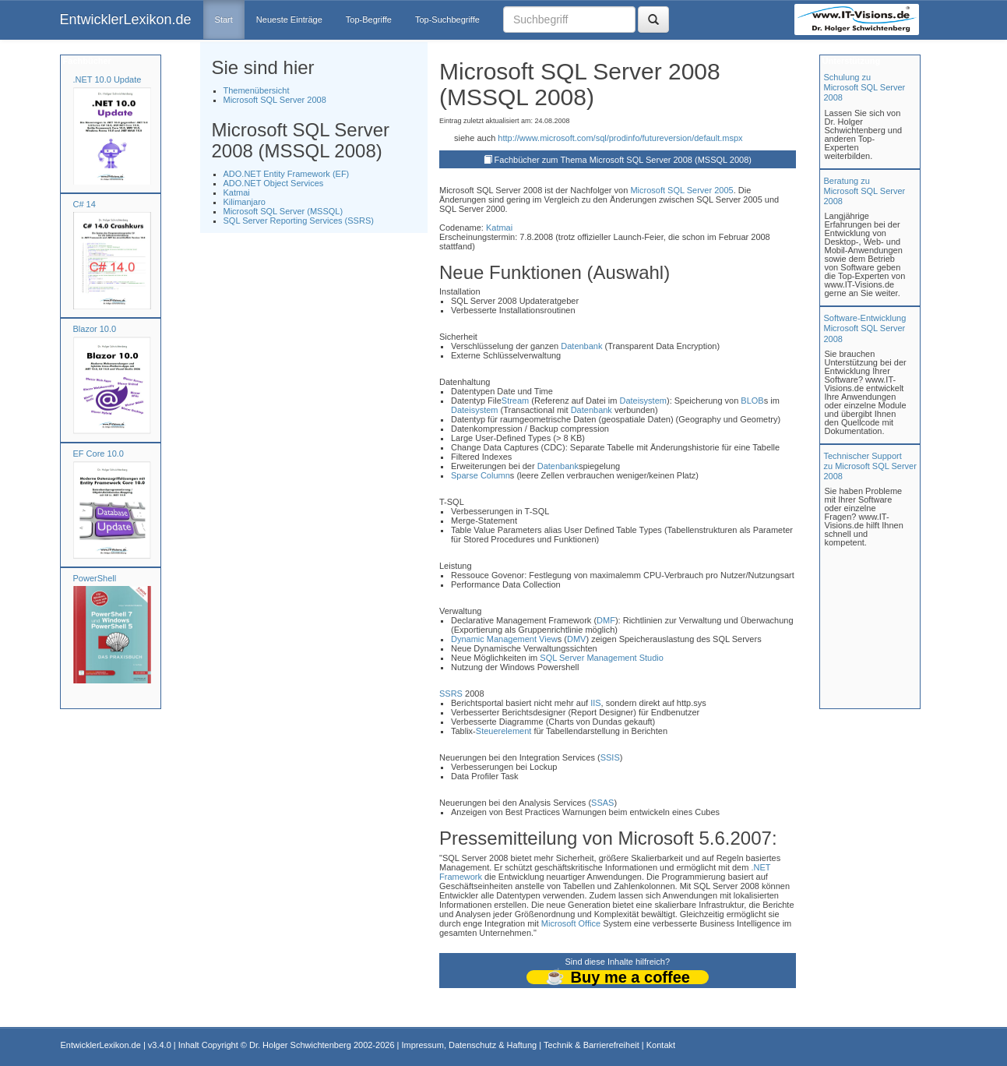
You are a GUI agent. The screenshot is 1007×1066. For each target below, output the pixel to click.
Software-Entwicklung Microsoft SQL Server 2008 (865, 328)
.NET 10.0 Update (107, 79)
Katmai (237, 192)
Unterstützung (850, 60)
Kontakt (660, 1045)
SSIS (610, 757)
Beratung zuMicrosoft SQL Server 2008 (865, 191)
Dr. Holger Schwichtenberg (300, 1045)
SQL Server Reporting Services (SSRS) (299, 220)
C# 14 (84, 204)
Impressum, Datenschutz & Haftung (469, 1045)
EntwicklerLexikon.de (126, 19)
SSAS (602, 802)
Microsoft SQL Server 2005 (681, 190)
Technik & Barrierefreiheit (591, 1045)
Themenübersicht (257, 90)
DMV (576, 639)
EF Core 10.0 (98, 453)
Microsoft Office (570, 923)
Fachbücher (86, 60)
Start (224, 19)
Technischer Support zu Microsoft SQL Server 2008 (870, 466)
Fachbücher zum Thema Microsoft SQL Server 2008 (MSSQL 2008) (623, 159)
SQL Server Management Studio (602, 657)
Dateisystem (643, 400)
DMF (606, 620)
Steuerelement (504, 731)
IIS (595, 703)
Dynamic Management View (504, 639)
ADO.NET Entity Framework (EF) (287, 173)
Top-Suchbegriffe (447, 19)
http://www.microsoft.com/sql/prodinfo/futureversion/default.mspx (620, 138)
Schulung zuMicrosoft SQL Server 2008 (865, 87)
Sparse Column (480, 475)
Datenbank (581, 346)
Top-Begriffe (369, 19)
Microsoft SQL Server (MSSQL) (283, 211)
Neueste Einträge (289, 19)
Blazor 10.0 (95, 329)
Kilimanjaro (245, 201)
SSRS (451, 693)
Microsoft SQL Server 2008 (275, 99)
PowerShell (95, 578)
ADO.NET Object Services (274, 183)
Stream (515, 400)
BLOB (752, 400)
